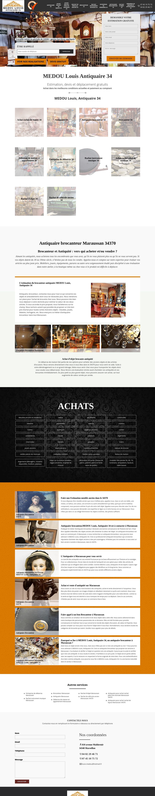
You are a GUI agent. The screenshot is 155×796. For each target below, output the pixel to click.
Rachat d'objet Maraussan (90, 693)
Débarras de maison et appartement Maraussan (62, 700)
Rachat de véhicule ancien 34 (75, 6)
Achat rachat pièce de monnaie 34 (67, 6)
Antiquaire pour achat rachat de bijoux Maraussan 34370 (119, 701)
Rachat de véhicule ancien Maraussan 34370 (90, 697)
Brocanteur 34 (84, 5)
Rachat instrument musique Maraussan (36, 699)
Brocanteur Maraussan (61, 693)
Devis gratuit (58, 61)
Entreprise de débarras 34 (104, 6)
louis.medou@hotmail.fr (90, 764)
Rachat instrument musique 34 (94, 6)
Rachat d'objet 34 (121, 6)
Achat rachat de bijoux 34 (59, 6)
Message (19, 759)
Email (17, 742)
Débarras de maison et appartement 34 (130, 6)
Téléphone (19, 751)
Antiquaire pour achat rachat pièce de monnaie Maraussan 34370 (118, 695)
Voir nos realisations (30, 61)
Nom (17, 733)
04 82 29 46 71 (146, 7)
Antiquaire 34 (50, 5)
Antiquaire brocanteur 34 (113, 6)
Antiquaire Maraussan (61, 696)
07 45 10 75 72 (146, 4)
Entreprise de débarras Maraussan (34, 694)
